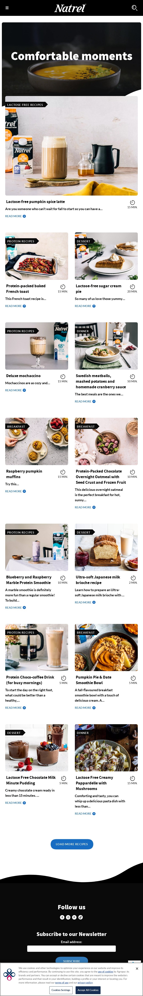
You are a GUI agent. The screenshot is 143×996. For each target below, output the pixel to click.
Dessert (83, 241)
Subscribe (71, 961)
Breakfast (16, 426)
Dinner (83, 331)
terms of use (62, 982)
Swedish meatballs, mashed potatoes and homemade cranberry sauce (101, 381)
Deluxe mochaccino (23, 376)
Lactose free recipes (25, 104)
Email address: (71, 942)
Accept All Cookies (88, 990)
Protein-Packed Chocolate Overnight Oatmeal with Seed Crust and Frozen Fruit (101, 476)
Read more (13, 216)
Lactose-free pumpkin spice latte (35, 202)
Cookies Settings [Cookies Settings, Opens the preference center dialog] (61, 990)
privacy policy (85, 982)
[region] (71, 979)
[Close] (137, 968)
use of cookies (105, 971)
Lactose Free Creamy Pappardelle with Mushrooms (94, 783)
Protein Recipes (20, 241)
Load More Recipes (72, 844)
